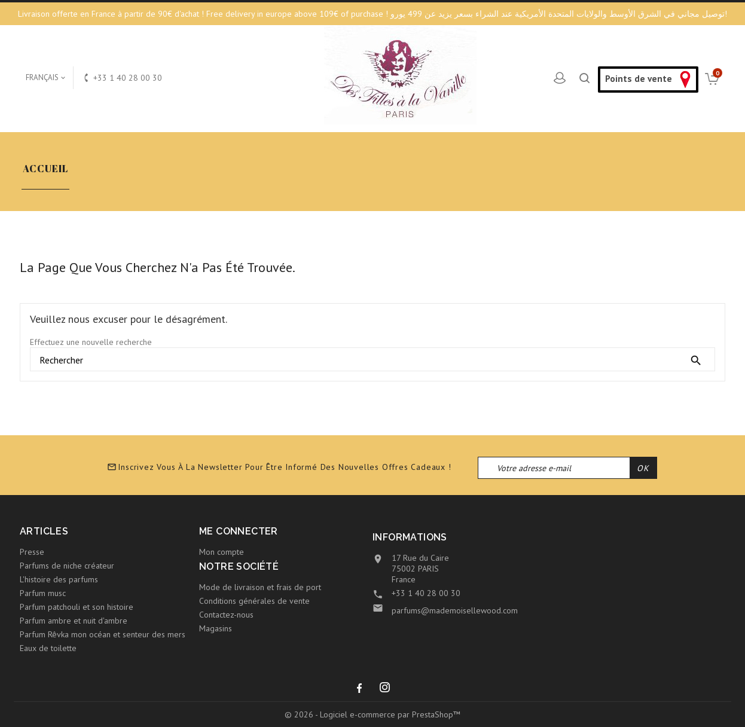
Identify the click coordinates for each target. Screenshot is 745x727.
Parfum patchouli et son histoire (76, 606)
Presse (32, 551)
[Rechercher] (372, 360)
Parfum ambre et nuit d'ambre (73, 620)
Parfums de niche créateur (67, 565)
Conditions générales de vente (254, 600)
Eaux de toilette (48, 648)
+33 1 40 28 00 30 (426, 593)
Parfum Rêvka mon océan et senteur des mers (102, 634)
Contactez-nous (226, 614)
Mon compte (221, 551)
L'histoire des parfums (59, 579)
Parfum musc (43, 593)
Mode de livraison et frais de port (260, 587)
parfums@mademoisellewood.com (455, 610)
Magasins (215, 628)
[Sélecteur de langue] (46, 77)
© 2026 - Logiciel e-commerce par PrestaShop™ (372, 714)
